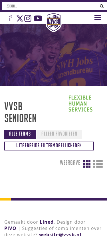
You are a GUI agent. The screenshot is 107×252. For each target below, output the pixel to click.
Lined (47, 222)
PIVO (10, 228)
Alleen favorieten (59, 133)
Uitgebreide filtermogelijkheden (49, 145)
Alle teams (20, 133)
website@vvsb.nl (60, 234)
